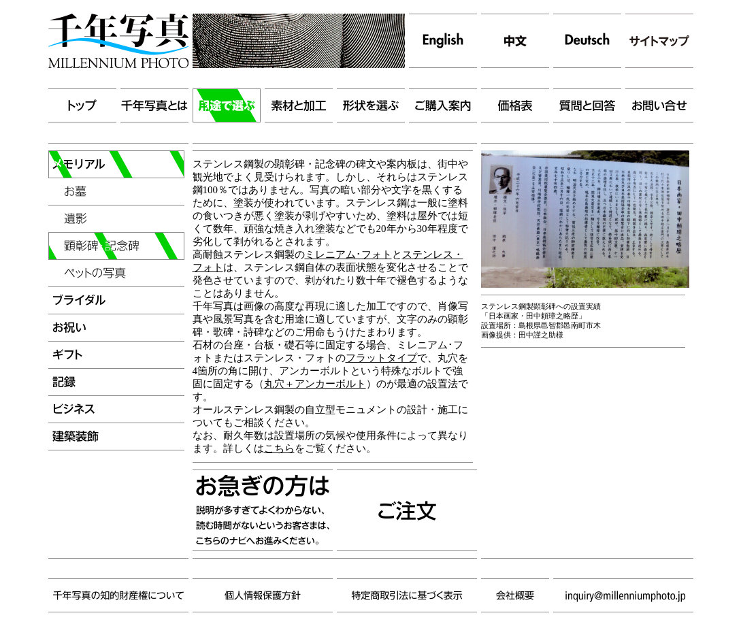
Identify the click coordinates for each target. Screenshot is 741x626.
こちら (279, 448)
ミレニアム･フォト (348, 254)
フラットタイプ (381, 357)
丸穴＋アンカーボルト (315, 383)
